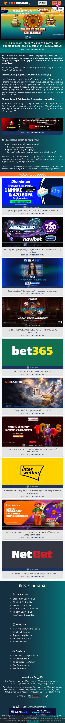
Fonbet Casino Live (22, 611)
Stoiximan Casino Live (24, 598)
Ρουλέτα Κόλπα (21, 658)
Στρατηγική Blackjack (24, 635)
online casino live (26, 6)
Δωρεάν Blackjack (22, 638)
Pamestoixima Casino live (26, 608)
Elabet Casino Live (22, 605)
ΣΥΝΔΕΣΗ (42, 3)
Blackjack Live (20, 641)
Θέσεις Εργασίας (56, 715)
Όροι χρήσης (32, 718)
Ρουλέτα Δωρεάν (21, 665)
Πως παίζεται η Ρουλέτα (25, 655)
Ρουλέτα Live (19, 668)
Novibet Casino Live (23, 602)
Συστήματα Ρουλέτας (24, 661)
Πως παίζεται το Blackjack (26, 628)
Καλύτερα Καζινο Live (24, 614)
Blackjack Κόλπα (21, 631)
